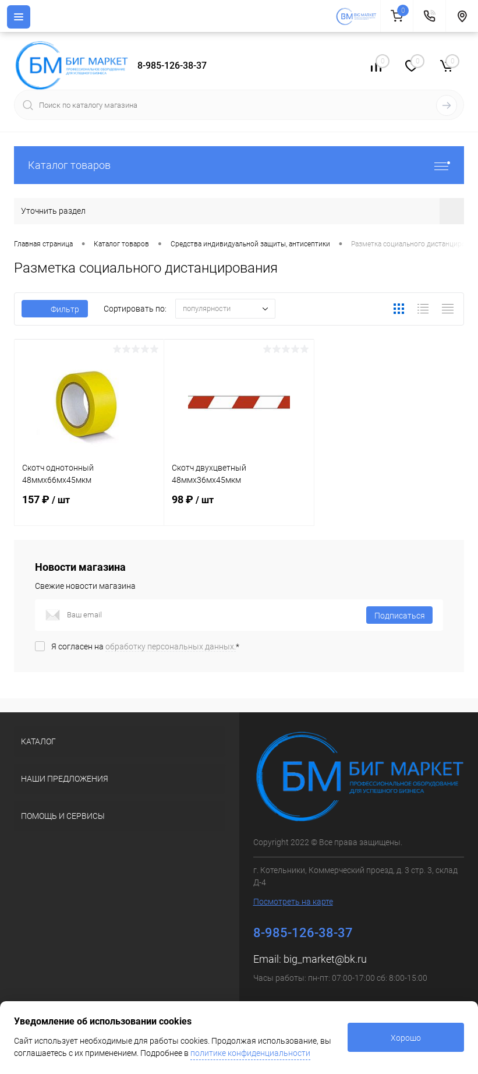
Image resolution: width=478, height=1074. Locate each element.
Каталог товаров (239, 165)
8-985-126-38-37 (172, 65)
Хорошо (406, 1038)
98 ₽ (239, 506)
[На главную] (357, 16)
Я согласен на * (145, 646)
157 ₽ (89, 506)
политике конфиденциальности (250, 1053)
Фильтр (54, 309)
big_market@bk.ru (325, 959)
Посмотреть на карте (293, 901)
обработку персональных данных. (170, 646)
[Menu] (18, 17)
